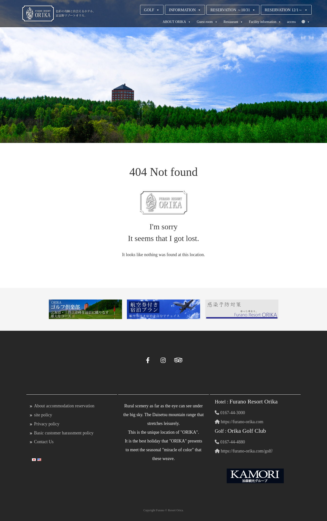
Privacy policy (47, 423)
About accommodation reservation (64, 405)
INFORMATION (185, 10)
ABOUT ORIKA (177, 22)
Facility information (265, 22)
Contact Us (44, 441)
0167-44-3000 (230, 412)
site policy (43, 414)
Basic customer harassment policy (64, 432)
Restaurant (233, 22)
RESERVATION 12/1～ (286, 10)
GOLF (152, 10)
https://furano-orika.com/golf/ (244, 450)
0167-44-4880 (230, 441)
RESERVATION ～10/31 (232, 10)
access (291, 22)
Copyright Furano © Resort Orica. (163, 509)
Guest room (207, 22)
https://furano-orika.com (239, 421)
